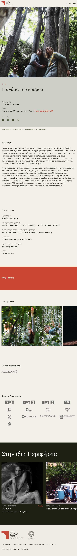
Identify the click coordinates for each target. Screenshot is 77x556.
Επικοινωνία (6, 544)
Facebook (24, 549)
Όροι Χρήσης (51, 544)
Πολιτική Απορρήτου (36, 544)
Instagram (16, 549)
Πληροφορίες (29, 129)
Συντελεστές (17, 129)
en (70, 4)
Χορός (4, 84)
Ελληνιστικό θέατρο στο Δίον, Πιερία (18, 111)
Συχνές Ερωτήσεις (20, 544)
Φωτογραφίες (41, 129)
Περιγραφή (5, 129)
